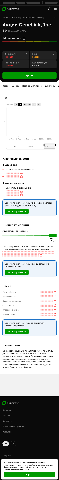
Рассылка (6, 432)
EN (13, 443)
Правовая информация (13, 426)
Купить (29, 75)
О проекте (7, 410)
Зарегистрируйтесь (17, 211)
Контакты (7, 421)
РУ (5, 443)
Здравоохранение (26, 17)
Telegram (6, 455)
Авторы (6, 415)
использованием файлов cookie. (16, 469)
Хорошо (29, 474)
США (13, 17)
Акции (5, 17)
